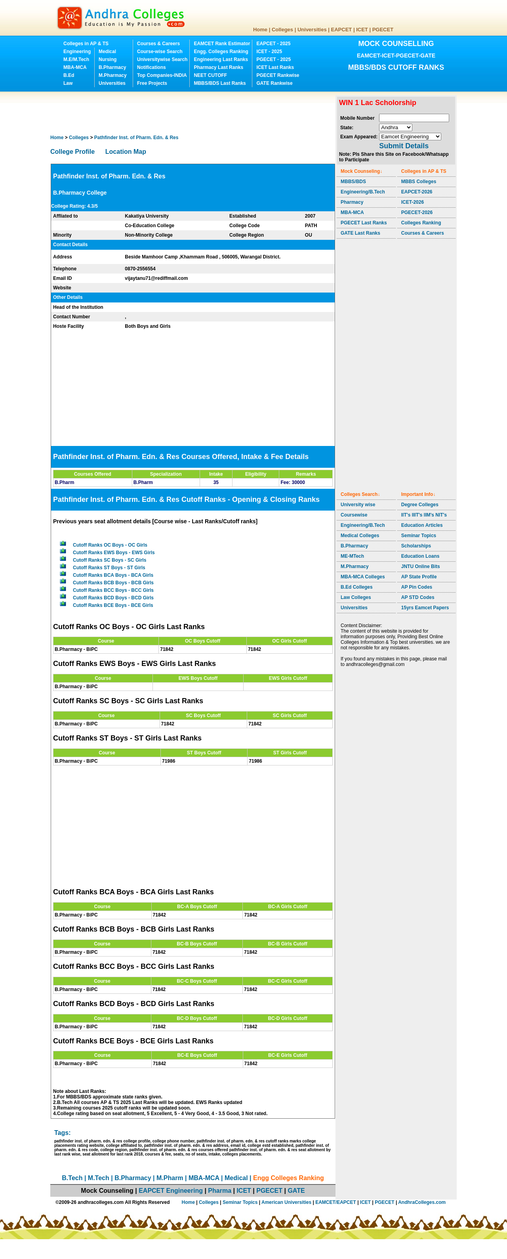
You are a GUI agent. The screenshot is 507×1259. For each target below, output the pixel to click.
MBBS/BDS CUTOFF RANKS (396, 67)
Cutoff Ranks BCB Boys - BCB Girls (113, 582)
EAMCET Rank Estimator (222, 43)
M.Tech (98, 1178)
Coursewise (354, 515)
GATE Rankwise (274, 83)
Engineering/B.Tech (363, 192)
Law (67, 83)
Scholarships (416, 546)
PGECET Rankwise (277, 75)
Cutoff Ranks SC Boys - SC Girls (109, 560)
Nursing (107, 59)
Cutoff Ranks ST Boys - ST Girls (109, 567)
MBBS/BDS (353, 181)
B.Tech (72, 1178)
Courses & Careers (158, 43)
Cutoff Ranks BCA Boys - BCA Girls (113, 575)
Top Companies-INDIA (162, 75)
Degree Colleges (419, 504)
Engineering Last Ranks (221, 59)
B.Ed (68, 75)
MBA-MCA (75, 67)
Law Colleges (356, 597)
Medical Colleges (360, 535)
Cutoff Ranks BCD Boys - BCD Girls (113, 598)
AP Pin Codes (416, 587)
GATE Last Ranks (360, 233)
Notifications (151, 67)
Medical (107, 51)
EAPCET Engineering (171, 1190)
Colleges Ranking (421, 223)
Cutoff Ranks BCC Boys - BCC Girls (113, 590)
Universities (312, 30)
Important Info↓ (418, 494)
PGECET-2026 (417, 212)
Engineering (77, 51)
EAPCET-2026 (417, 192)
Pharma (219, 1190)
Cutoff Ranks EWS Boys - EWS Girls (114, 552)
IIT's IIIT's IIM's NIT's (424, 515)
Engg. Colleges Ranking (221, 51)
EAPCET (341, 30)
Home (260, 30)
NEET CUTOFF (210, 75)
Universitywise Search (162, 59)
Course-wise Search (160, 51)
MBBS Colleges (418, 181)
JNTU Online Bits (420, 566)
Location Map (125, 151)
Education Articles (422, 525)
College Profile (72, 151)
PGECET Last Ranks (364, 223)
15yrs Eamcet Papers (425, 607)
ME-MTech (352, 556)
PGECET (382, 30)
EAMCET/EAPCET (335, 1202)
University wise (358, 504)
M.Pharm (169, 1178)
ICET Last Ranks (275, 67)
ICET (362, 30)
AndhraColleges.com (422, 1202)
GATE (296, 1190)
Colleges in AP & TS (86, 43)
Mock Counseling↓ (361, 171)
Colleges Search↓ (360, 494)
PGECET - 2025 (273, 59)
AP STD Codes (418, 597)
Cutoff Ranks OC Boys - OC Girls (110, 545)
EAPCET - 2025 (273, 43)
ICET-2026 (412, 202)
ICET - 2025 (269, 51)
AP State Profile (419, 577)
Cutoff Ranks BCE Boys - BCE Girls (113, 605)
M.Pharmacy (113, 75)
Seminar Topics (418, 535)
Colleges (282, 30)
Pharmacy (352, 202)
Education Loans (420, 556)
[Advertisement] (194, 113)
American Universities (286, 1202)
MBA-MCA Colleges (363, 577)
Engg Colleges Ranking (288, 1178)
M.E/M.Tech (76, 59)
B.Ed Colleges (357, 587)
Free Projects (152, 83)
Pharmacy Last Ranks (218, 67)
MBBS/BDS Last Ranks (220, 83)
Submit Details (404, 146)
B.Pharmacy (112, 67)
